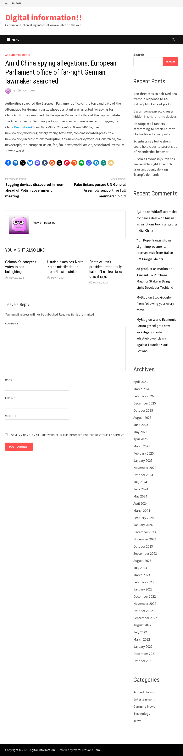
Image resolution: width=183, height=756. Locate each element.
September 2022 (145, 618)
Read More (22, 127)
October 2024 (143, 475)
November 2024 (144, 467)
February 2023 (143, 582)
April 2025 (140, 439)
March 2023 (141, 575)
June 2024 (140, 489)
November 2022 (144, 603)
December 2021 (144, 653)
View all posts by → (46, 222)
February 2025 (143, 453)
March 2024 (141, 510)
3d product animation (152, 268)
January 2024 (142, 525)
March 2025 (141, 446)
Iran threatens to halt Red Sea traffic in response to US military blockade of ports (155, 98)
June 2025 (140, 424)
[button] (8, 163)
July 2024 (140, 482)
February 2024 (143, 517)
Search (138, 54)
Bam (97, 750)
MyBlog (141, 297)
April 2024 (140, 503)
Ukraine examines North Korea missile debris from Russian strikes (65, 267)
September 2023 (145, 553)
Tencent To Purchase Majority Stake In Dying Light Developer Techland (154, 281)
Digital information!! (43, 17)
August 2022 (142, 625)
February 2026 (143, 396)
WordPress (80, 750)
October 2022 (143, 610)
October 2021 (143, 661)
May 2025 (140, 432)
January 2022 (142, 646)
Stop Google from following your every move (155, 303)
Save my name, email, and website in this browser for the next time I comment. (68, 435)
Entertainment (144, 699)
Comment (12, 323)
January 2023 (142, 589)
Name (9, 379)
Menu (13, 39)
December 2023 (144, 532)
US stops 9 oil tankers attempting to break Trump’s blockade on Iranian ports (154, 128)
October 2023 (143, 546)
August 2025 (142, 417)
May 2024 (140, 496)
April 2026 (140, 382)
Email (10, 397)
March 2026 (141, 389)
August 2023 (142, 560)
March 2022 (141, 639)
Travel (137, 720)
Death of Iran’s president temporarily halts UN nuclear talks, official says (106, 269)
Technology (141, 713)
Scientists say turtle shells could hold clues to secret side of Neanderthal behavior (155, 146)
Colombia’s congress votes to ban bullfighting (20, 267)
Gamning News (144, 706)
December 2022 (144, 596)
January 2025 (142, 460)
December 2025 (144, 403)
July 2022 (140, 632)
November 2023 (144, 539)
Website (11, 416)
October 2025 (143, 410)
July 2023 (140, 568)
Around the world (17, 55)
